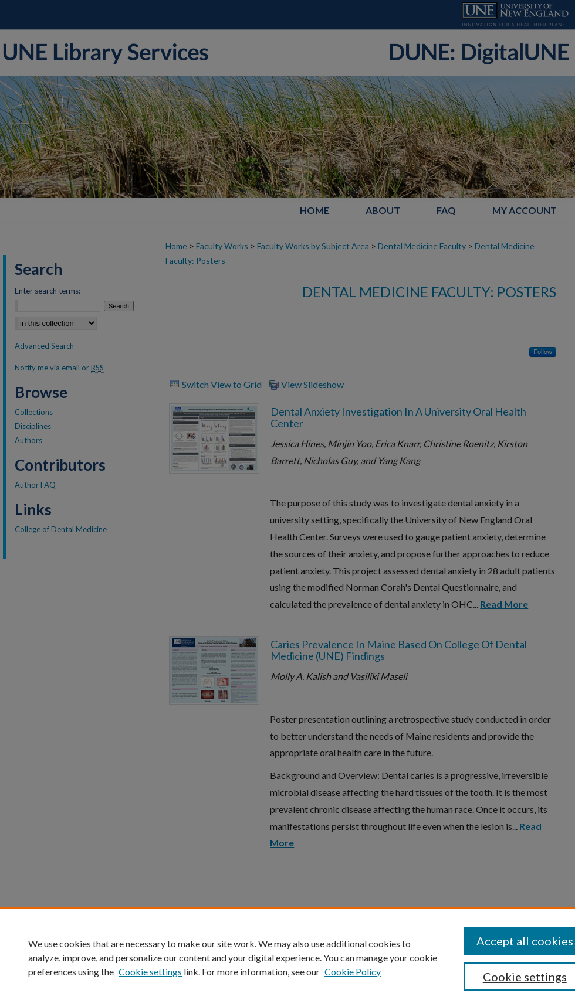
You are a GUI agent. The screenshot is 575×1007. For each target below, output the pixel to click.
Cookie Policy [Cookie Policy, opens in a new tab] (352, 971)
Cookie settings (150, 971)
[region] (287, 957)
